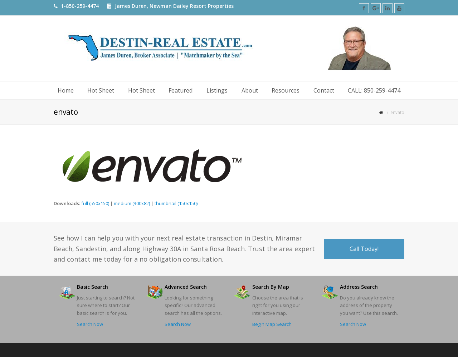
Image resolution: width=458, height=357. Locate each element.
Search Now (90, 324)
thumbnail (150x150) (176, 203)
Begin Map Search (272, 324)
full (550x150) (95, 203)
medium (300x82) (132, 203)
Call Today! (364, 249)
